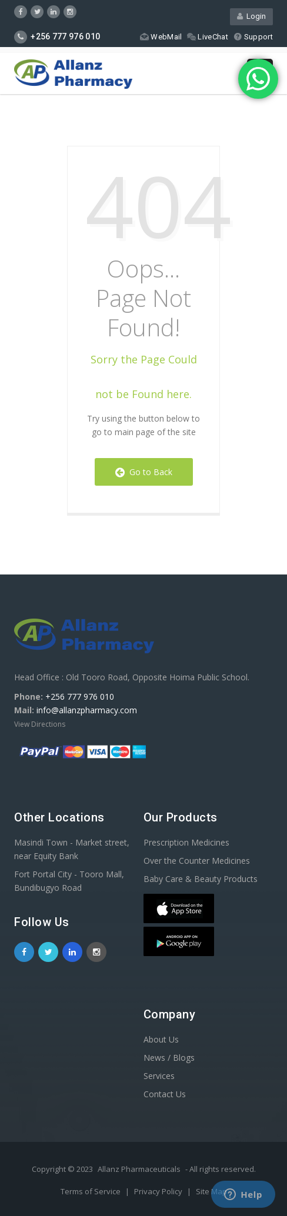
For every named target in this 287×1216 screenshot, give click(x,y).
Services (159, 1075)
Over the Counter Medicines (197, 860)
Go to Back (143, 471)
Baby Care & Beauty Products (201, 878)
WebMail (161, 36)
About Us (161, 1039)
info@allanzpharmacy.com (86, 710)
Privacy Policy (159, 1191)
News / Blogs (169, 1057)
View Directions (39, 724)
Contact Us (165, 1094)
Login (251, 16)
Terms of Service (91, 1191)
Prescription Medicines (186, 842)
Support (253, 36)
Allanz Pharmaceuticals (139, 1169)
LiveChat (207, 36)
